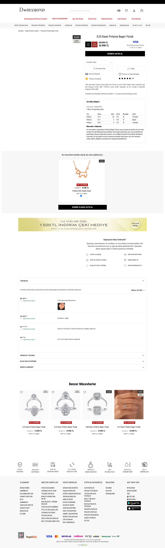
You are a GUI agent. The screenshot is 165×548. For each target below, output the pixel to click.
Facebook (131, 488)
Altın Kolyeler (89, 488)
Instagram (132, 491)
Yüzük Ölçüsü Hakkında (49, 507)
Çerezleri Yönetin (26, 505)
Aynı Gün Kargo (78, 19)
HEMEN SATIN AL (115, 53)
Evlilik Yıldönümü (69, 502)
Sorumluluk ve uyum (48, 491)
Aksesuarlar (124, 25)
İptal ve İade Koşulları (49, 510)
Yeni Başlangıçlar (69, 496)
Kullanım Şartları (26, 494)
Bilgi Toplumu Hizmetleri (50, 521)
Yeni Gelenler (136, 19)
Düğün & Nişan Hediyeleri (72, 494)
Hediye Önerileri (106, 19)
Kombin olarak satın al (82, 207)
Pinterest (131, 499)
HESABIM (108, 488)
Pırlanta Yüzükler (38, 25)
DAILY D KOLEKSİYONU (59, 19)
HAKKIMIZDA (24, 502)
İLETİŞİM (22, 514)
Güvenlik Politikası (48, 513)
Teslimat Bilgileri (47, 494)
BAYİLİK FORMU (24, 488)
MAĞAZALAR (24, 511)
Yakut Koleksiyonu (69, 511)
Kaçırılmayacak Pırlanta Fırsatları (35, 19)
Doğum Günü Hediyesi (70, 488)
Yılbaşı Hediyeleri (69, 491)
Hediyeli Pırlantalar (70, 517)
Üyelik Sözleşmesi (47, 488)
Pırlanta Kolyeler (54, 25)
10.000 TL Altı (137, 25)
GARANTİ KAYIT (25, 508)
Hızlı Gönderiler (68, 522)
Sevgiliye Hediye (68, 505)
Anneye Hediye (68, 499)
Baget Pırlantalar (21, 25)
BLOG (21, 499)
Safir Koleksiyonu (69, 508)
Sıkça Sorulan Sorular (49, 518)
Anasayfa (21, 31)
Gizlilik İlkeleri (46, 515)
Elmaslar (112, 25)
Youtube (131, 496)
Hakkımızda (24, 491)
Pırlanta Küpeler (82, 25)
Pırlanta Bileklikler (98, 25)
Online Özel (92, 19)
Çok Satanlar (121, 19)
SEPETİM (108, 491)
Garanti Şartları (26, 496)
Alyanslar (68, 25)
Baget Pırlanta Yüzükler (32, 31)
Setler (148, 25)
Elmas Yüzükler (90, 518)
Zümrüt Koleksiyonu (70, 514)
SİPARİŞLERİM (110, 494)
